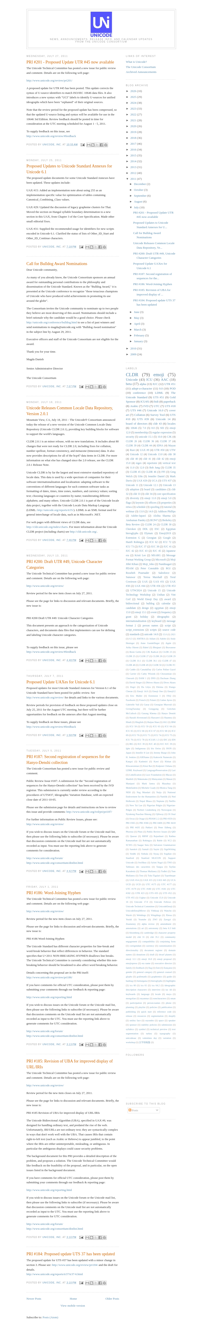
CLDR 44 (146, 445)
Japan (128, 753)
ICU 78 (140, 739)
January (139, 341)
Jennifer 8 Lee (142, 753)
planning (130, 1007)
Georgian (151, 537)
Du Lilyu (146, 687)
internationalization (136, 621)
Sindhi (133, 854)
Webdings (141, 915)
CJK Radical (152, 652)
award (167, 599)
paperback (170, 401)
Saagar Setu (143, 845)
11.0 (132, 467)
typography (165, 1033)
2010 (133, 348)
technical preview (158, 1029)
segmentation (157, 1016)
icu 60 (133, 985)
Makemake (142, 779)
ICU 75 (168, 735)
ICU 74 (157, 735)
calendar (166, 603)
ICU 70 (135, 735)
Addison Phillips (167, 511)
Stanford (130, 858)
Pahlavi (149, 827)
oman (173, 998)
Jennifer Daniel (156, 476)
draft (152, 954)
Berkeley (167, 520)
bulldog (150, 603)
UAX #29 (142, 480)
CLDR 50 (157, 665)
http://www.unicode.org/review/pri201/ (49, 80)
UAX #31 (158, 581)
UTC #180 (146, 889)
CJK (169, 436)
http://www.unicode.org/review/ (45, 585)
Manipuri (130, 783)
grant (128, 616)
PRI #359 (167, 818)
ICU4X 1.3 (154, 739)
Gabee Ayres (166, 700)
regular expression (162, 432)
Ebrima (159, 687)
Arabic (134, 406)
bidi (156, 401)
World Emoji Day (147, 599)
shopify (172, 1016)
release (129, 1016)
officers (152, 502)
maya (168, 994)
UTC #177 (166, 884)
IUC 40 (152, 744)
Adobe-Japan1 (138, 515)
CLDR (132, 374)
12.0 (142, 467)
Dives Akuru (170, 682)
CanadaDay (145, 669)
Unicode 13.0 (155, 454)
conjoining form (168, 941)
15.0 (165, 634)
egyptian (159, 608)
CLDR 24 (150, 524)
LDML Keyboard (134, 770)
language (145, 994)
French (142, 700)
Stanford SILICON (151, 858)
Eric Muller (136, 696)
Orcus (132, 818)
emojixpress (131, 963)
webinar (130, 511)
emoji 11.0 (150, 498)
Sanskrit (133, 849)
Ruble (159, 840)
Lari (174, 770)
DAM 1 (142, 678)
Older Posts (112, 1298)
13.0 (141, 511)
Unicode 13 (169, 485)
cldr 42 (160, 458)
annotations (131, 928)
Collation (139, 414)
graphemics (156, 976)
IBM (173, 722)
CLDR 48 (130, 665)
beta (129, 384)
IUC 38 (155, 546)
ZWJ (155, 919)
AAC (164, 379)
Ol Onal (172, 814)
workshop (130, 1042)
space (161, 1020)
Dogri (133, 687)
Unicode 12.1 (150, 485)
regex (139, 463)
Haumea (168, 717)
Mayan (172, 445)
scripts (153, 629)
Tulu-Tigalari (154, 875)
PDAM (130, 568)
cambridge (149, 933)
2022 (133, 114)
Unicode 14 (163, 419)
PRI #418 (171, 823)
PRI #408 (157, 823)
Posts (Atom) (50, 1317)
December (140, 184)
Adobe (163, 638)
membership (141, 432)
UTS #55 (130, 897)
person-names (153, 1003)
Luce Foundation (154, 775)
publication (166, 1007)
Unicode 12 (136, 454)
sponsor (133, 1025)
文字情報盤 (144, 1042)
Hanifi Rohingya (135, 542)
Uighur (142, 897)
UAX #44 (140, 586)
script (168, 625)
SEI (162, 428)
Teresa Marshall (152, 577)
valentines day (149, 1038)
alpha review (148, 924)
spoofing (155, 507)
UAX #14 (134, 880)
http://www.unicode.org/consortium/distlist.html (54, 862)
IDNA (160, 445)
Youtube (142, 919)
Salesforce (163, 573)
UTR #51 (170, 384)
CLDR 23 (167, 652)
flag (150, 968)
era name (146, 963)
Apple (168, 643)
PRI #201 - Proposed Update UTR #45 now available (70, 62)
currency (150, 946)
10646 (134, 428)
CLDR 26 (131, 441)
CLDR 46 (151, 471)
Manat (169, 779)
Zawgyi (167, 919)
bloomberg (134, 933)
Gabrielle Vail (132, 704)
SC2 (170, 840)
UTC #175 (151, 884)
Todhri (164, 871)
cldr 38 (172, 454)
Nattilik (163, 796)
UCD (138, 884)
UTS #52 (167, 893)
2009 (133, 354)
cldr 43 (157, 423)
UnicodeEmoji (165, 906)
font (158, 968)
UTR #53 (170, 586)
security (130, 436)
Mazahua (166, 783)
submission (166, 1025)
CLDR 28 (157, 656)
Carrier (133, 674)
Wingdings (156, 915)
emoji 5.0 (166, 498)
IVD (145, 406)
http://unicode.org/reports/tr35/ (55, 510)
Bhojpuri (157, 647)
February (139, 335)
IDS (174, 739)
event (154, 612)
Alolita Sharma (162, 515)
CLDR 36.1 (151, 660)
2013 (133, 167)
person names (150, 625)
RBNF (145, 836)
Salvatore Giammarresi (164, 845)
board (147, 489)
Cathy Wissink (148, 674)
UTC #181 (161, 889)
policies (153, 1007)
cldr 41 (147, 458)
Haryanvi (155, 717)
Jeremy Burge (160, 753)
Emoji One (158, 691)
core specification (166, 494)
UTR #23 (140, 893)
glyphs (129, 976)
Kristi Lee (140, 555)
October (139, 189)
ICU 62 (153, 542)
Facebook (130, 700)
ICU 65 (129, 731)
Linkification (135, 775)
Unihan (161, 594)
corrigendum (135, 946)
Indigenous (140, 748)
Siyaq (156, 854)
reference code (164, 1011)
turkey (149, 1033)
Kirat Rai (147, 766)
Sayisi (156, 849)
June (137, 312)
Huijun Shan (153, 722)
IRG (131, 744)
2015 (133, 155)
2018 (133, 138)
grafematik (142, 976)
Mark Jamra (148, 783)
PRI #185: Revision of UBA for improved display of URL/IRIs (69, 1064)
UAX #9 (144, 450)
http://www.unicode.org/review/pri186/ (49, 977)
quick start (146, 1011)
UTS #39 (143, 419)
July (137, 207)
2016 (133, 149)
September (140, 195)
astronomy (153, 928)
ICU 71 (146, 735)
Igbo (128, 748)
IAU (165, 722)
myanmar (144, 998)
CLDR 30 (166, 524)
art (142, 928)
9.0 (161, 388)
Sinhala (144, 854)
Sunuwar (130, 577)
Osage (142, 818)
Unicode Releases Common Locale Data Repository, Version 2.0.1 (69, 411)
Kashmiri (143, 761)
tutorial (168, 507)
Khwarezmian (132, 766)
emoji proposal (164, 959)
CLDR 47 (167, 660)
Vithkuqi (155, 910)
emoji (158, 374)
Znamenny (131, 924)
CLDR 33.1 (135, 660)
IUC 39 (141, 744)
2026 (133, 91)
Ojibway (160, 814)
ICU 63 (156, 726)
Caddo (132, 669)
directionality (132, 950)
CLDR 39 (131, 445)
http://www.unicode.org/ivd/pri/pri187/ (89, 811)
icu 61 (144, 985)
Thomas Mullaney (148, 871)
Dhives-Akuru (152, 682)
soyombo (149, 1020)
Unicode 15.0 (156, 897)
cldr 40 (134, 458)
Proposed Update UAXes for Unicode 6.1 (60, 682)
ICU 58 (133, 726)
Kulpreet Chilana (164, 766)
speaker (172, 1020)
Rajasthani (159, 836)
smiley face (135, 1020)
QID (173, 831)
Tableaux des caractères (138, 867)
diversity (134, 498)
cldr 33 (137, 494)
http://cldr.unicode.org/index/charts (47, 527)
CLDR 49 (143, 665)
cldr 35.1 (155, 937)
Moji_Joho (148, 564)
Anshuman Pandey (136, 520)
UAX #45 (161, 880)
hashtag (129, 981)
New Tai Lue (135, 805)
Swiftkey (142, 862)
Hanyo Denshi (169, 713)
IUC (155, 384)
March (138, 329)
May (137, 318)
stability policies (149, 1025)
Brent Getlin (135, 652)
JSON (169, 748)
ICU (149, 379)
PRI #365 (130, 823)
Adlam (152, 638)
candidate (131, 608)
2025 (133, 97)
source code (169, 629)
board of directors (137, 423)
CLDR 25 (130, 656)
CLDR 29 (171, 656)
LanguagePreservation (156, 770)
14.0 (150, 511)
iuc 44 (168, 989)
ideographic (163, 616)
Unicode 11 (132, 485)
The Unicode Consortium (141, 67)
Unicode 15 (154, 590)
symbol (142, 1029)
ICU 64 (168, 726)
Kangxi (129, 761)
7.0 (144, 428)
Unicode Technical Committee (140, 906)
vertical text (169, 463)
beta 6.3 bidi (169, 928)
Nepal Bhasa (145, 801)
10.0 (159, 436)
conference (139, 392)
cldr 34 (148, 494)
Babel (145, 647)
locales (171, 423)
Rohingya (147, 840)
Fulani (153, 700)
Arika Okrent (132, 647)
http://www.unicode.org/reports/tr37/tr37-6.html (54, 1274)
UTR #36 (155, 586)
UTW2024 (136, 590)
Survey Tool (157, 414)
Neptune (160, 801)
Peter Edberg (164, 827)
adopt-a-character (142, 388)
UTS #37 (167, 480)
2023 (133, 108)
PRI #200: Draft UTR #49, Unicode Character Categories (64, 564)
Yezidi (129, 919)
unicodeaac (131, 1038)
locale (158, 994)
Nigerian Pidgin (154, 805)
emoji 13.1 (140, 612)
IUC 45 (157, 550)
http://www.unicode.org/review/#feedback (51, 136)
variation (167, 1038)
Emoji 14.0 (142, 691)
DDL (145, 529)
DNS (153, 678)
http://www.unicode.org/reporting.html (49, 997)
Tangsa (159, 867)
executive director (163, 963)
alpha (143, 384)
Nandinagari (165, 564)
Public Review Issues (157, 831)
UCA (154, 480)
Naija (159, 792)
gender (129, 972)
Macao (169, 775)
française (168, 968)
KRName (144, 757)
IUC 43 (143, 550)
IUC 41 (168, 546)
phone (168, 1003)
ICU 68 (163, 731)
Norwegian (166, 810)
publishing (131, 1011)
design (145, 608)
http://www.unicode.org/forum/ (44, 858)
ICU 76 (129, 739)
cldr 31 (141, 937)
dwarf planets (165, 954)
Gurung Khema (149, 713)
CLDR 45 (135, 471)
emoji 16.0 (146, 959)
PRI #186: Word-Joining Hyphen (53, 893)
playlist (142, 1007)
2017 (133, 143)
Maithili (129, 779)
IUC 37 (142, 546)
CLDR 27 (144, 656)
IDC (166, 739)
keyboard (157, 621)
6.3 (130, 638)
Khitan (168, 761)
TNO (169, 862)
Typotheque (170, 875)
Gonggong (154, 709)
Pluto (140, 831)
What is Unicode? (136, 61)
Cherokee (131, 529)
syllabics (130, 1029)
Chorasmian (166, 674)
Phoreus (129, 831)
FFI (163, 471)
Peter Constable (150, 568)
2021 (133, 120)
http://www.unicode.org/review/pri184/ (75, 1265)
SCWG (129, 845)
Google (167, 537)
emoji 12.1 (131, 959)
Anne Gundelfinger (150, 643)
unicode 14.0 (151, 634)
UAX (145, 581)
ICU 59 (144, 726)
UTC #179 (131, 889)
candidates (160, 489)
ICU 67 (152, 731)
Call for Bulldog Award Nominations (56, 263)
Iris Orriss (156, 748)
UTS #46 (135, 410)
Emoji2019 (165, 533)
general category (145, 972)
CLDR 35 (170, 467)
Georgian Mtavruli (163, 704)
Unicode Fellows (162, 902)
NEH (128, 792)
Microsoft (160, 559)
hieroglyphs (156, 981)
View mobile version (73, 1305)
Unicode (132, 379)
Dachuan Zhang (168, 678)
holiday (144, 616)
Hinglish (139, 722)
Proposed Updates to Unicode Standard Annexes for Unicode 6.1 (69, 169)
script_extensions (135, 629)
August (138, 201)
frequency (166, 612)
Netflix (172, 801)
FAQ (169, 696)
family (129, 968)
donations (140, 954)
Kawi (156, 761)
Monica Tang (166, 788)
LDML (159, 392)
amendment (165, 924)
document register (153, 950)
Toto (141, 875)
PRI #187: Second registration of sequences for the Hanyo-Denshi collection (68, 759)
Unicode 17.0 (141, 902)
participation (136, 1003)
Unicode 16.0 (155, 410)
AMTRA (140, 638)
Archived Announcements (141, 72)
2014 (133, 161)
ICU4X (144, 401)
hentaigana (142, 981)
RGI (168, 568)
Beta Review (133, 524)
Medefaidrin (131, 788)
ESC (157, 529)
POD (173, 388)
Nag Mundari (143, 792)
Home (73, 1298)
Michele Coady (148, 788)
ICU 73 (130, 546)
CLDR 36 (148, 441)
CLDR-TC (171, 665)
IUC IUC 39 (166, 744)
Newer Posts (33, 1298)
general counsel (164, 972)
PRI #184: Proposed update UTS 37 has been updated (70, 1254)
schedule (141, 507)
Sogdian (167, 854)
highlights (171, 981)
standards (135, 634)
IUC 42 (130, 550)
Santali (145, 849)
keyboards (131, 994)
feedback (140, 968)
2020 (133, 126)
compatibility (148, 941)
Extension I (154, 696)
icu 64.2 (156, 985)
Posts (133, 1110)
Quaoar (133, 836)
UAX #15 (148, 880)
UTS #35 (153, 893)
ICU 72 (167, 542)
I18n (140, 476)
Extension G (133, 537)
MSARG (156, 555)
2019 (133, 132)
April (137, 323)
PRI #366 (144, 823)
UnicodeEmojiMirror (136, 910)
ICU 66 (141, 731)
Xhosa (169, 915)
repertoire (152, 463)
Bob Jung (154, 467)
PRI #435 (135, 827)
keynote (140, 502)
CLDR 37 (165, 441)
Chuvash (130, 678)
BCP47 (154, 520)
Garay (146, 704)
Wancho (168, 910)
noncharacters (159, 998)
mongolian (131, 998)
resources (141, 1016)
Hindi (128, 722)
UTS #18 (170, 406)
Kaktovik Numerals (162, 757)
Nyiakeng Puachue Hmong (138, 814)
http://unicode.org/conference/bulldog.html (51, 322)
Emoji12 (171, 691)
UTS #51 (158, 397)
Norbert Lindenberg (146, 810)
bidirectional (132, 603)
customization (165, 946)
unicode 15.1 (146, 436)
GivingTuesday (133, 709)
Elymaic (148, 533)
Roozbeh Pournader (137, 573)
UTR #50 (159, 450)
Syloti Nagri (157, 862)
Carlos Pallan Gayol (166, 669)
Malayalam (157, 779)
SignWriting (170, 849)
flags (128, 502)
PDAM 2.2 (154, 818)
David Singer (135, 682)
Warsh (129, 915)
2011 (133, 178)
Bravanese (171, 647)
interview (156, 989)
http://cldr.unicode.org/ (83, 531)
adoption (134, 489)
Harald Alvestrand (138, 717)
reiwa (129, 507)
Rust (132, 450)
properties (166, 502)
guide (169, 976)
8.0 (153, 428)
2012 (133, 173)
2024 (133, 102)
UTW (172, 450)
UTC (157, 406)
